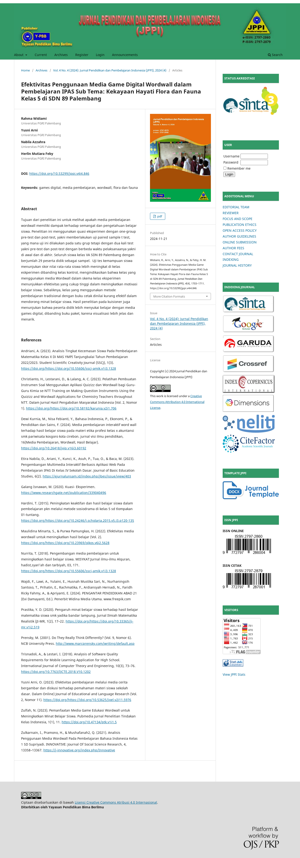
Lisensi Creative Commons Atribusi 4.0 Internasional (116, 802)
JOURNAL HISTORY (237, 265)
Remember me (239, 168)
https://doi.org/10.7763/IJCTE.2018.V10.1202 (56, 671)
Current (41, 54)
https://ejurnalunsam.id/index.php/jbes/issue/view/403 (87, 476)
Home (25, 70)
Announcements (125, 54)
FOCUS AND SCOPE (237, 218)
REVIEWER (231, 213)
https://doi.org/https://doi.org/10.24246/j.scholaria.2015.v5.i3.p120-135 (77, 520)
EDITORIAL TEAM (236, 207)
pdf (159, 216)
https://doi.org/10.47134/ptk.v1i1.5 (89, 722)
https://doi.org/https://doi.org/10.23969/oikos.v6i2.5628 (65, 543)
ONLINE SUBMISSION (240, 242)
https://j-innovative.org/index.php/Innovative (79, 750)
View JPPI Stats (234, 674)
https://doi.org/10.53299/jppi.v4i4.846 (59, 173)
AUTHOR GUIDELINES (239, 236)
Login (100, 54)
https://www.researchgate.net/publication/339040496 (63, 492)
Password (230, 162)
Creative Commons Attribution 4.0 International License (177, 402)
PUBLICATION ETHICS (239, 224)
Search (275, 54)
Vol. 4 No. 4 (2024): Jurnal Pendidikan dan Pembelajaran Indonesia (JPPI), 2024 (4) (109, 70)
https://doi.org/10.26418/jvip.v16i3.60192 (53, 448)
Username (231, 156)
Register (81, 54)
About (19, 54)
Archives (61, 54)
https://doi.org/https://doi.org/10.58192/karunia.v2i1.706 (71, 408)
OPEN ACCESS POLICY (240, 230)
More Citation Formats (169, 296)
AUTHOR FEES (233, 248)
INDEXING (231, 259)
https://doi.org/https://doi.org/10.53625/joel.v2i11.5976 (87, 700)
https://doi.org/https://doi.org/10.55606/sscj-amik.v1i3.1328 (68, 368)
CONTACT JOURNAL (238, 254)
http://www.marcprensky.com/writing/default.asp (95, 643)
